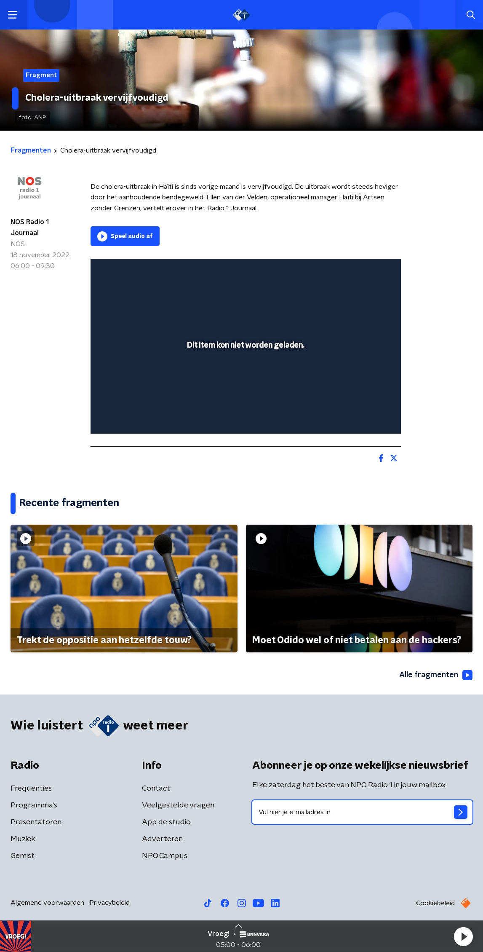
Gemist (23, 856)
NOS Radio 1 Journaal (30, 227)
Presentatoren (36, 822)
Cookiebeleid (435, 903)
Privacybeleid (109, 902)
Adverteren (162, 839)
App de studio (166, 822)
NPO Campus (164, 856)
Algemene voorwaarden (47, 902)
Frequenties (31, 788)
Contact (156, 788)
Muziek (23, 839)
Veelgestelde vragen (178, 805)
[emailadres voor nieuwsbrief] (362, 812)
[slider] (244, 393)
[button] (463, 936)
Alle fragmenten (435, 675)
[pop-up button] (365, 415)
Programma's (34, 805)
